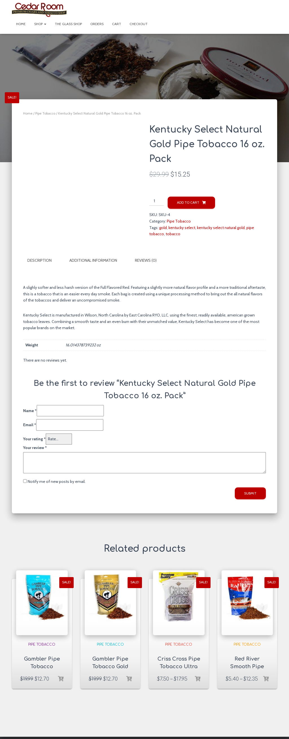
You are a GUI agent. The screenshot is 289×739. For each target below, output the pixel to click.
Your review (35, 447)
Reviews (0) (146, 260)
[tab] (43, 260)
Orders (97, 24)
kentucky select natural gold (221, 227)
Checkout (139, 24)
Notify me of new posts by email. (57, 481)
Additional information (93, 260)
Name (30, 410)
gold (163, 227)
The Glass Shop (68, 24)
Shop (40, 24)
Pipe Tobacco (45, 113)
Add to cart (188, 202)
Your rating (34, 438)
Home (21, 24)
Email (29, 424)
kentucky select (181, 227)
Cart (116, 24)
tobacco (173, 233)
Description (39, 260)
